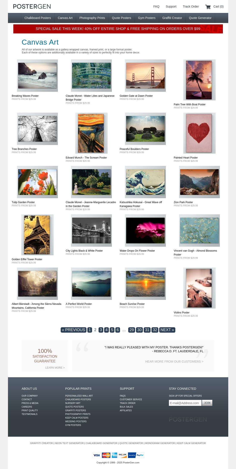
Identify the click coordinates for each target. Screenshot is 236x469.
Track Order (191, 6)
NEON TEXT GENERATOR (69, 443)
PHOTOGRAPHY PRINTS (77, 414)
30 (139, 330)
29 (132, 330)
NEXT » (167, 330)
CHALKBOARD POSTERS (78, 399)
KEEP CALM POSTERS (76, 418)
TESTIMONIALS (29, 414)
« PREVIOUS (73, 330)
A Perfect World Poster (79, 303)
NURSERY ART (72, 403)
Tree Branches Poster (24, 149)
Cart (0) (218, 6)
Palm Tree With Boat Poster (190, 104)
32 (155, 330)
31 (147, 330)
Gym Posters (147, 18)
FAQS (123, 396)
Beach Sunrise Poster (132, 303)
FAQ (156, 6)
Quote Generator (200, 18)
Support (171, 6)
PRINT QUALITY (30, 410)
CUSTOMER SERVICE (131, 399)
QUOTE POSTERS (74, 407)
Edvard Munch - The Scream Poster (86, 157)
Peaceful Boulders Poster (134, 149)
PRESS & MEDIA (30, 403)
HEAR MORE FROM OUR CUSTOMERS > (174, 361)
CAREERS (27, 407)
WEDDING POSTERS (75, 421)
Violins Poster (182, 312)
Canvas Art (65, 18)
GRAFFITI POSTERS (75, 410)
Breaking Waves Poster (25, 95)
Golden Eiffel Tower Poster (27, 259)
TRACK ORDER (128, 403)
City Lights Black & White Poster (84, 250)
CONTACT (27, 399)
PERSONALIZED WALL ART (79, 396)
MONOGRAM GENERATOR (160, 443)
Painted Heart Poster (186, 157)
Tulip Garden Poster (23, 202)
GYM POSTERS (73, 425)
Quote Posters (121, 18)
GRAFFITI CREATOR (41, 443)
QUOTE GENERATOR (131, 443)
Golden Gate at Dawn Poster (136, 95)
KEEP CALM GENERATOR (191, 443)
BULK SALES (126, 407)
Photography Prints (92, 18)
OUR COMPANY (30, 396)
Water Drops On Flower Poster (137, 250)
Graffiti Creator (172, 18)
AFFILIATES (126, 410)
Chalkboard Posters (38, 18)
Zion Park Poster (183, 202)
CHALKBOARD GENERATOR (101, 443)
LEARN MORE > (55, 367)
